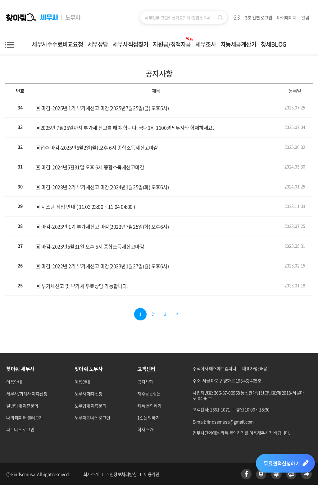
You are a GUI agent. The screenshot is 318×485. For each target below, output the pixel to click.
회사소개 (91, 474)
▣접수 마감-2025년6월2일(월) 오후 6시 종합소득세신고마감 (96, 147)
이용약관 (151, 474)
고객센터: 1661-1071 (211, 409)
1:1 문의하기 (148, 417)
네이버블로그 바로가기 (276, 474)
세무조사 (205, 44)
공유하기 (306, 474)
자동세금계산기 (238, 44)
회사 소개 (145, 429)
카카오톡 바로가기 (291, 474)
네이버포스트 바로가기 (261, 474)
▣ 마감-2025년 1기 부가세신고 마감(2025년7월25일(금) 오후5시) (102, 107)
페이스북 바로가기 (246, 474)
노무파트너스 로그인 (92, 417)
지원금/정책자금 (173, 42)
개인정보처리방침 (121, 474)
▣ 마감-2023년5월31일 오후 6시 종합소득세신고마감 (89, 246)
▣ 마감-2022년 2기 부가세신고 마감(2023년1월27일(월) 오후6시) (102, 266)
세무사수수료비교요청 (57, 44)
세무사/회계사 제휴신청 (26, 393)
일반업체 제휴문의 (22, 406)
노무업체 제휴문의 (91, 406)
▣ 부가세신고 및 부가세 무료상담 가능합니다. (81, 286)
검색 (220, 17)
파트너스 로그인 (20, 429)
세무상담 (98, 44)
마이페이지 (287, 17)
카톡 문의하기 (149, 406)
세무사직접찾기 (130, 44)
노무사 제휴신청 (88, 393)
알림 (305, 17)
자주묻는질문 (149, 393)
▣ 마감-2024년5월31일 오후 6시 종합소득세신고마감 (89, 167)
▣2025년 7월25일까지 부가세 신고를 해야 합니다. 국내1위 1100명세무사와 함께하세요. (124, 127)
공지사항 (145, 382)
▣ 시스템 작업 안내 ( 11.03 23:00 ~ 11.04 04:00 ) (85, 206)
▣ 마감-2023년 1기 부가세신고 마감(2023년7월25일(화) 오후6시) (102, 226)
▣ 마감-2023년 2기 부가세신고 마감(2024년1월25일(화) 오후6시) (102, 187)
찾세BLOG (273, 44)
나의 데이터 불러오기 (24, 417)
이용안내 (14, 382)
